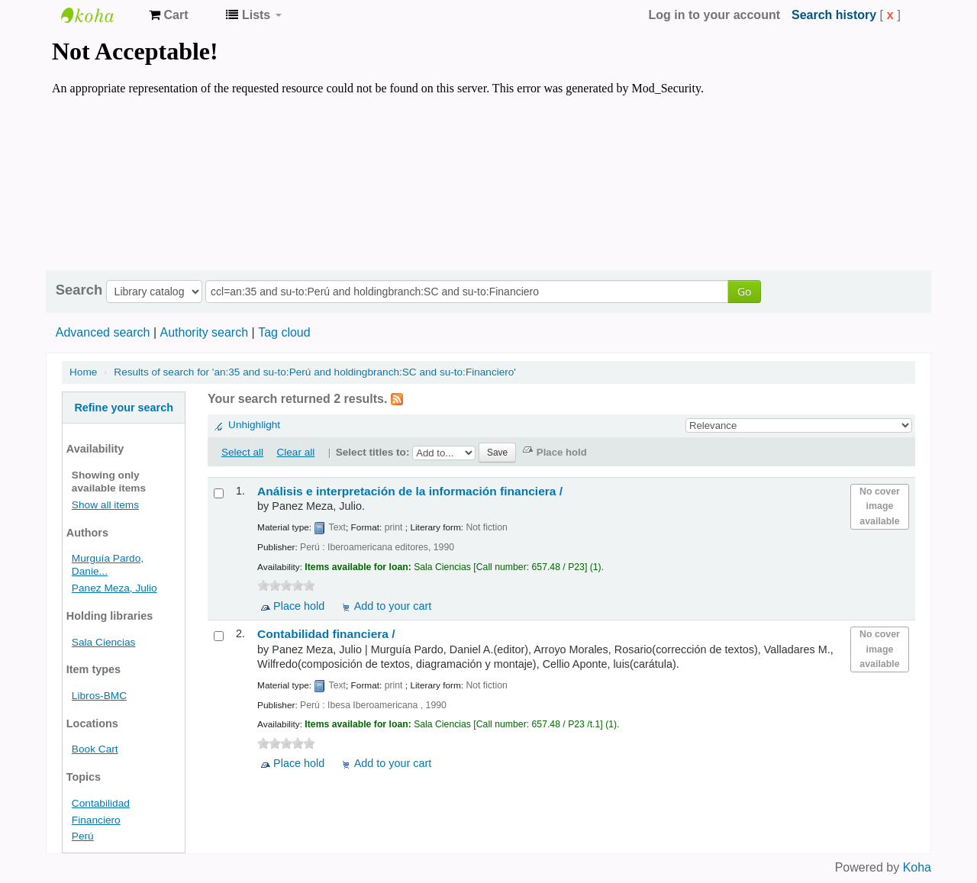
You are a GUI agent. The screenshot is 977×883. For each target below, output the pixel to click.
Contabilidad (101, 803)
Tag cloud (284, 332)
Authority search (204, 332)
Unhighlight (254, 424)
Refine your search (123, 407)
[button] (168, 15)
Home (83, 372)
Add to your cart (393, 606)
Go (744, 291)
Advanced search (103, 332)
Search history (834, 14)
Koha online (99, 15)
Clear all (295, 452)
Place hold (298, 606)
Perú (83, 836)
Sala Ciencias (104, 642)
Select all (242, 452)
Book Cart (95, 749)
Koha (917, 867)
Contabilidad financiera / (326, 633)
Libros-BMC (99, 695)
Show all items (105, 505)
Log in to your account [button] (714, 14)
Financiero (96, 820)
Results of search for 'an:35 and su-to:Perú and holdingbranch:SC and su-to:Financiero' (315, 372)
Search (79, 290)
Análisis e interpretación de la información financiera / (410, 491)
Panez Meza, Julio (114, 588)
